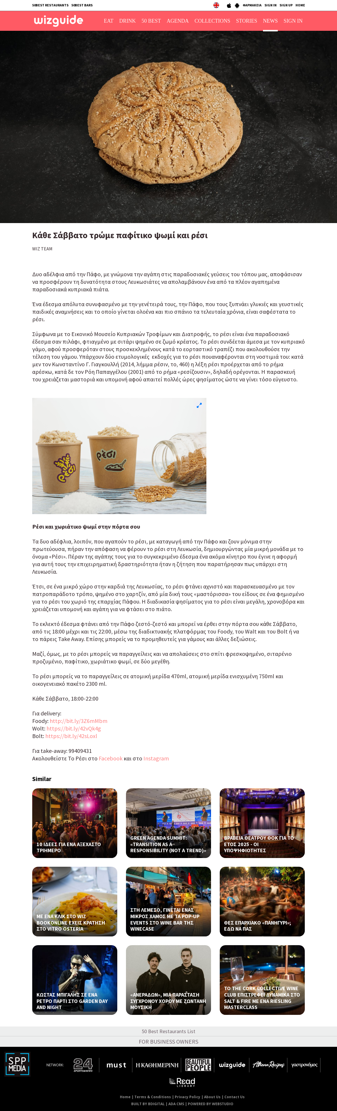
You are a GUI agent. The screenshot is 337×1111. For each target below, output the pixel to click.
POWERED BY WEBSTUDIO (210, 1103)
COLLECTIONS (212, 21)
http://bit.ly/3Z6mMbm (78, 720)
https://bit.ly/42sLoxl (71, 736)
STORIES (246, 21)
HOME (300, 5)
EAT (108, 21)
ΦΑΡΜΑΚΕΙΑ (252, 5)
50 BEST (151, 21)
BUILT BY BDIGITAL (148, 1103)
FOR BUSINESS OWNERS (168, 1041)
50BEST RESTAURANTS (50, 5)
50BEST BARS (82, 5)
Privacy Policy (187, 1096)
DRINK (127, 21)
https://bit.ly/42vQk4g (73, 728)
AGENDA (178, 21)
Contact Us (234, 1096)
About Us (212, 1096)
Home (125, 1096)
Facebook (110, 758)
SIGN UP (286, 5)
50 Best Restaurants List (168, 1031)
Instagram (156, 758)
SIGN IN (270, 5)
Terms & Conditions (152, 1096)
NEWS (270, 21)
